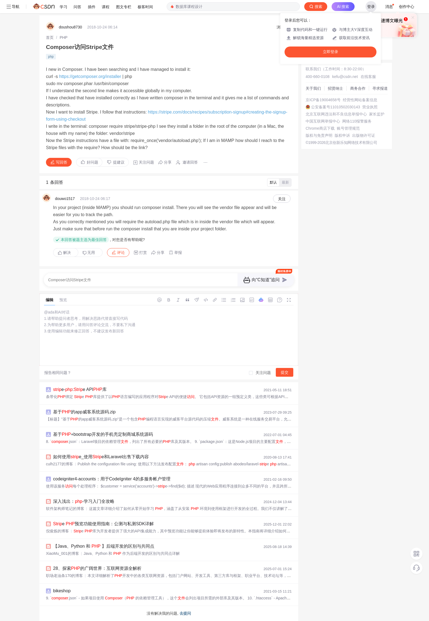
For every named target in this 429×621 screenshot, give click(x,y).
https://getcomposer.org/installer (90, 76)
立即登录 (330, 52)
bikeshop (62, 590)
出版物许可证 (363, 135)
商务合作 (358, 88)
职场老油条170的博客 (64, 575)
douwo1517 (65, 198)
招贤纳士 (335, 88)
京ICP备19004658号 (323, 100)
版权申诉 (342, 135)
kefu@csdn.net (345, 76)
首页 (50, 37)
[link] (50, 37)
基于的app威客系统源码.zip (84, 412)
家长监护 (376, 114)
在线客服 (368, 76)
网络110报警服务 (357, 121)
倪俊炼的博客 (57, 531)
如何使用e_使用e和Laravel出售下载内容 (101, 456)
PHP (64, 37)
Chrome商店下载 (320, 128)
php (51, 57)
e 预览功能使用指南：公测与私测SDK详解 (103, 523)
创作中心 (406, 6)
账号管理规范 (348, 128)
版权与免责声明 (319, 135)
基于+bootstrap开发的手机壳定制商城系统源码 (103, 434)
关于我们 (313, 88)
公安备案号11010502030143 (335, 107)
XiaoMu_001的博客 (62, 553)
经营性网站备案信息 (360, 100)
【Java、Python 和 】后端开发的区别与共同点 (103, 546)
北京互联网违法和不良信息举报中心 (336, 114)
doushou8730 (70, 27)
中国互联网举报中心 (323, 121)
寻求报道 (380, 88)
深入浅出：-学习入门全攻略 (83, 501)
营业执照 (370, 107)
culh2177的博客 (59, 464)
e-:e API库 (80, 389)
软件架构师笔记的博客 (65, 508)
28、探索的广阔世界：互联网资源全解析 (97, 568)
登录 (371, 6)
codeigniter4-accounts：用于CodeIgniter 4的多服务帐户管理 (111, 479)
